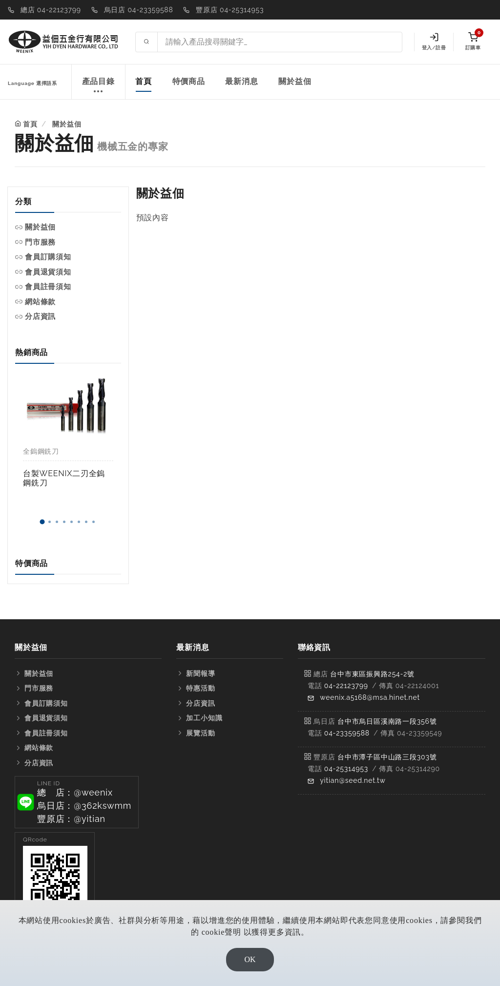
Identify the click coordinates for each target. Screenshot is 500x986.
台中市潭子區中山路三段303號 (387, 757)
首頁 (143, 81)
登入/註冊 (434, 41)
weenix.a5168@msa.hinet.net (370, 697)
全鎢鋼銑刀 (41, 451)
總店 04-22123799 (51, 10)
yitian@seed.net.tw (353, 780)
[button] (42, 522)
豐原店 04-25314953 (230, 10)
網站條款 (40, 301)
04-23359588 (347, 733)
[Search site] (279, 42)
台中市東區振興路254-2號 (372, 674)
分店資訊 (40, 316)
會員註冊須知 (48, 286)
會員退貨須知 (48, 272)
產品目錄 (98, 87)
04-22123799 (346, 686)
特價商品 (188, 81)
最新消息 (241, 81)
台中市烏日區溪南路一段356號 (387, 721)
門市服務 (40, 242)
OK (249, 959)
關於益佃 (294, 81)
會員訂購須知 (48, 256)
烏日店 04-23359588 (138, 10)
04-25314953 (346, 769)
